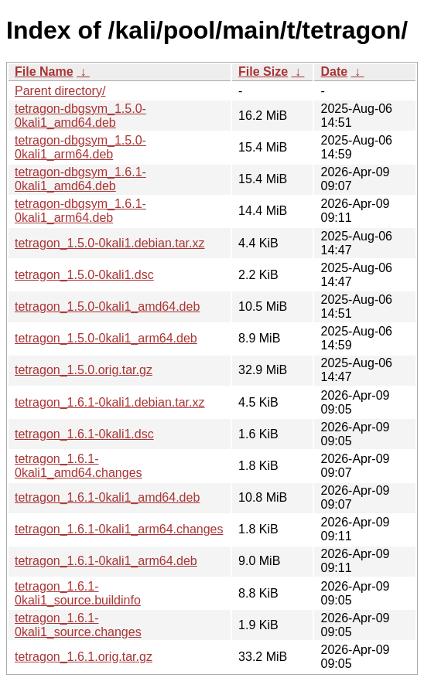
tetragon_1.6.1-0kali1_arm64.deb (106, 560)
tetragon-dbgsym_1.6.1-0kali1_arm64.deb (80, 210)
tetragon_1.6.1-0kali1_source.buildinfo (78, 593)
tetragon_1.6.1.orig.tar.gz (83, 656)
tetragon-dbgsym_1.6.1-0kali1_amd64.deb (80, 178)
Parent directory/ (60, 90)
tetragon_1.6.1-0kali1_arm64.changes (119, 529)
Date (333, 71)
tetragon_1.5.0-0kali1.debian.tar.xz (110, 243)
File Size (263, 71)
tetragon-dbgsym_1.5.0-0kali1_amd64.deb (80, 115)
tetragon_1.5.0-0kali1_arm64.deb (106, 338)
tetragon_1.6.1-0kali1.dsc (84, 434)
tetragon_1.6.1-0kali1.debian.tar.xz (110, 402)
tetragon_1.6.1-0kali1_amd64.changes (78, 465)
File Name (44, 71)
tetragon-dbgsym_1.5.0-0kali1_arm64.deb (80, 147)
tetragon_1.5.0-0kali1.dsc (84, 274)
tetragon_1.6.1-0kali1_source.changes (78, 624)
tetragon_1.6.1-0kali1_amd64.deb (107, 497)
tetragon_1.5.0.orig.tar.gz (83, 369)
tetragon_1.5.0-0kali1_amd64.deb (107, 306)
